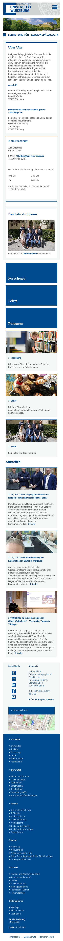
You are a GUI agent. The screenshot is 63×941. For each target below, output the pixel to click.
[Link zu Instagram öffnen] (12, 673)
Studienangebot (17, 779)
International (15, 761)
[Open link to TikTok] (12, 679)
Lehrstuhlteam (30, 253)
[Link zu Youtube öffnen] (12, 697)
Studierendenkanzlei (19, 826)
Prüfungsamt (16, 823)
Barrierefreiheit (46, 937)
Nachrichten (15, 782)
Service (13, 803)
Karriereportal (16, 786)
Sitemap (13, 907)
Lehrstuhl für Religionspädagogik (33, 34)
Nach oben (15, 913)
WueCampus (16, 850)
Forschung (16, 358)
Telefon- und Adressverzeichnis (24, 874)
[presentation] (31, 489)
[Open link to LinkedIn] (12, 685)
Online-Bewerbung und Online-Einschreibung (31, 856)
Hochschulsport (17, 816)
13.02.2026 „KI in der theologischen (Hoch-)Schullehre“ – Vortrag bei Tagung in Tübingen (29, 621)
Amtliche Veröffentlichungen (23, 795)
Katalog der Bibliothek (20, 859)
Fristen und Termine (19, 776)
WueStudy (14, 846)
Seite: (11, 927)
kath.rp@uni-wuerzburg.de (31, 156)
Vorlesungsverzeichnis (20, 853)
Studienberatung (17, 819)
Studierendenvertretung (21, 829)
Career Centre (16, 832)
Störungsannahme (18, 886)
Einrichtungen (16, 758)
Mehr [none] (32, 524)
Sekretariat (19, 141)
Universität (15, 746)
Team (13, 446)
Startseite (14, 739)
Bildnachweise (16, 910)
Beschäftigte (16, 789)
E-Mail (34, 694)
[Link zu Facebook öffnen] (12, 691)
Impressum (14, 937)
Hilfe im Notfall (17, 893)
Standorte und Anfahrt (20, 877)
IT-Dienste (14, 813)
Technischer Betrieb (19, 890)
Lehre (13, 401)
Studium (13, 749)
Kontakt (34, 666)
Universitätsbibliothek (20, 810)
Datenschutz (30, 937)
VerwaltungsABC (17, 792)
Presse (13, 880)
